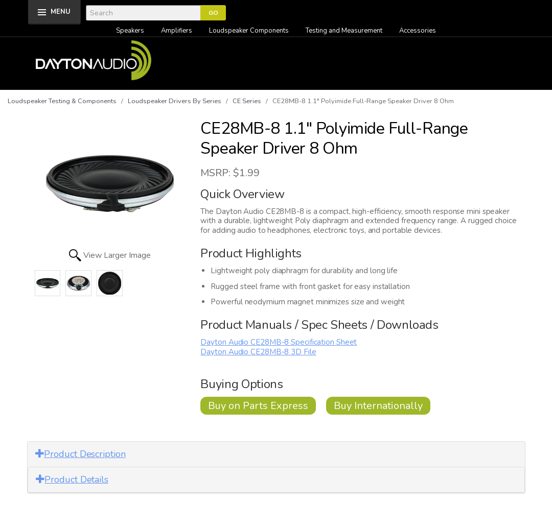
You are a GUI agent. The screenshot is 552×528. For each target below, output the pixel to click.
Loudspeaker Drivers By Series (174, 101)
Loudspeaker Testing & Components (62, 101)
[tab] (276, 454)
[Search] (143, 12)
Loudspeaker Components (249, 30)
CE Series (247, 101)
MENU (61, 11)
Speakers (130, 30)
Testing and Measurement (344, 30)
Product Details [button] (72, 479)
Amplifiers (176, 30)
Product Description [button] (80, 454)
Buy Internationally (378, 406)
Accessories (417, 30)
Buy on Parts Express (258, 406)
